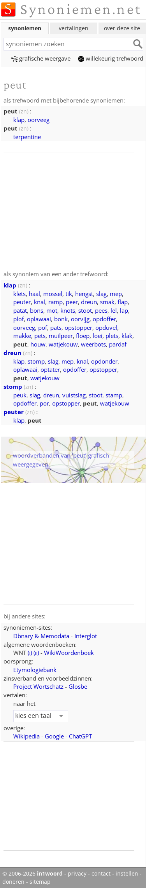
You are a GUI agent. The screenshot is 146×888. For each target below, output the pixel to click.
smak (107, 301)
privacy (77, 872)
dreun (89, 301)
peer (72, 301)
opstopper (78, 327)
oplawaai (39, 318)
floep (83, 335)
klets (19, 293)
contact (101, 872)
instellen (127, 872)
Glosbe (78, 685)
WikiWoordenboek (69, 651)
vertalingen (73, 28)
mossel (52, 293)
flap (123, 301)
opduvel (106, 327)
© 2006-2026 (32, 872)
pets (40, 335)
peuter (22, 301)
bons (36, 309)
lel (114, 309)
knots (67, 309)
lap (124, 309)
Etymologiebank (34, 668)
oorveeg (38, 119)
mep (116, 293)
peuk (19, 394)
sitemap (40, 880)
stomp (36, 360)
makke (22, 335)
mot (51, 309)
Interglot (85, 635)
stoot (85, 309)
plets (112, 335)
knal (39, 301)
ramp (55, 301)
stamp (114, 394)
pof (42, 327)
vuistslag (74, 394)
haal (34, 293)
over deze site (122, 28)
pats (56, 327)
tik (68, 293)
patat (20, 309)
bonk (61, 318)
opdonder (104, 360)
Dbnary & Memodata (41, 635)
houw (38, 343)
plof (18, 318)
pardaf (118, 343)
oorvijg (80, 318)
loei (97, 335)
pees (101, 309)
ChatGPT (80, 735)
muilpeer (61, 335)
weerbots (93, 343)
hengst (84, 293)
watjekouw (63, 343)
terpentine (27, 136)
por (44, 402)
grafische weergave (40, 58)
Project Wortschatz (38, 685)
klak (126, 335)
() (30, 651)
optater (50, 369)
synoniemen (24, 28)
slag (101, 293)
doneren (13, 880)
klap (19, 119)
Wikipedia (26, 735)
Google (54, 735)
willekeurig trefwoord (110, 58)
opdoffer (104, 318)
